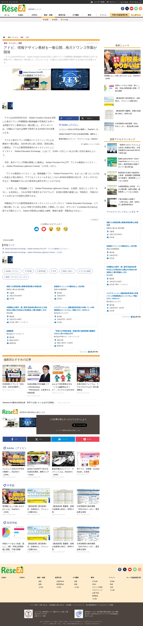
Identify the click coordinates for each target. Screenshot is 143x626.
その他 (65, 20)
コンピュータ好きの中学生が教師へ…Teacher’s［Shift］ (80, 129)
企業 (111, 587)
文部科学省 (60, 581)
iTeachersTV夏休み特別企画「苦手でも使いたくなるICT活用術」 (36, 402)
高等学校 (42, 271)
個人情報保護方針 (91, 605)
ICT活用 (94, 581)
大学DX (34, 15)
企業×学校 (95, 593)
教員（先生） (68, 271)
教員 (111, 584)
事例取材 (95, 596)
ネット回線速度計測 (134, 577)
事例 (89, 15)
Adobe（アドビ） (70, 125)
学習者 (112, 581)
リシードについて (78, 605)
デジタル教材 (85, 271)
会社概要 (68, 605)
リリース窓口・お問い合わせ (38, 605)
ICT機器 (76, 15)
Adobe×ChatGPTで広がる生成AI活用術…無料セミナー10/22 (82, 134)
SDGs (94, 584)
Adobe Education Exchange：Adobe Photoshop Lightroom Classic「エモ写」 (34, 252)
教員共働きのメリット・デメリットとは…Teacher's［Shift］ (82, 139)
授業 (46, 20)
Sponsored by (83, 351)
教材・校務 (48, 15)
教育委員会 (60, 584)
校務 (55, 20)
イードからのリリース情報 (105, 605)
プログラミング (97, 590)
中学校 (29, 271)
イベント (103, 15)
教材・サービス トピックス (16, 277)
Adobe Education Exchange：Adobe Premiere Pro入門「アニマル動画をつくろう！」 (37, 249)
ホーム (6, 15)
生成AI (20, 15)
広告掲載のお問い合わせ (56, 605)
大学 (54, 271)
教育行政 (62, 15)
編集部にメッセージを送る (92, 144)
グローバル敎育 (97, 587)
